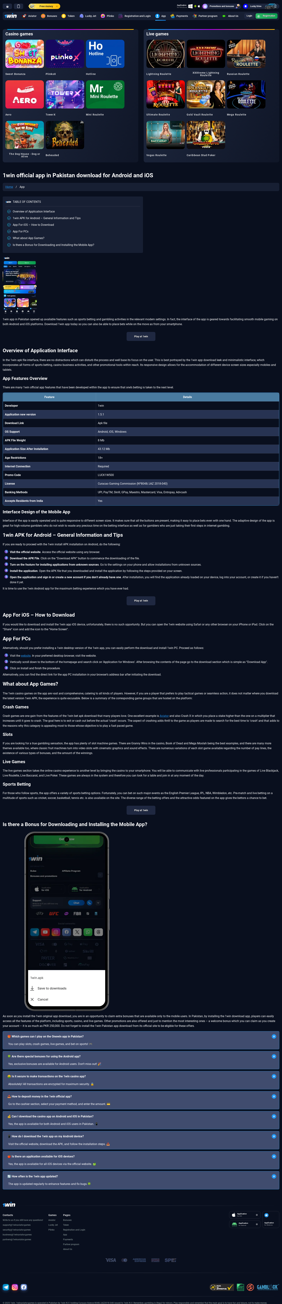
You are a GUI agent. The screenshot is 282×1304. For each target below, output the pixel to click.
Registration (264, 16)
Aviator (29, 16)
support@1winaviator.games (17, 1225)
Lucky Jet (84, 16)
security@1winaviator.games (17, 1230)
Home (9, 187)
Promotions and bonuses (222, 6)
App (158, 16)
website (26, 655)
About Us (225, 16)
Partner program (198, 16)
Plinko (106, 16)
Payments (177, 16)
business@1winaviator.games (17, 1234)
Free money (43, 6)
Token (67, 16)
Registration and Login (129, 16)
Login (244, 16)
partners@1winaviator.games (17, 1239)
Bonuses (48, 16)
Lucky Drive (261, 6)
